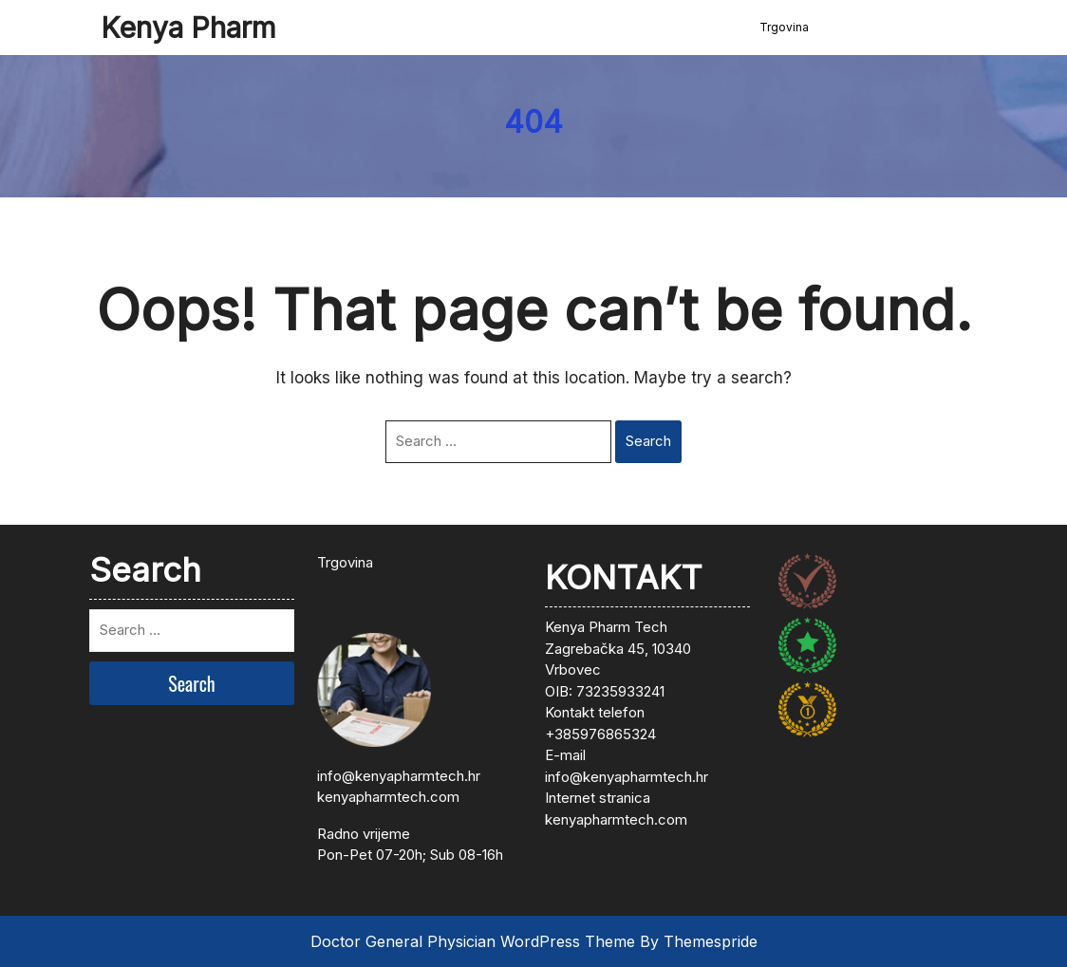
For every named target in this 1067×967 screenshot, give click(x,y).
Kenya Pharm (188, 27)
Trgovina (784, 27)
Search (648, 441)
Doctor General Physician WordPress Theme (472, 941)
